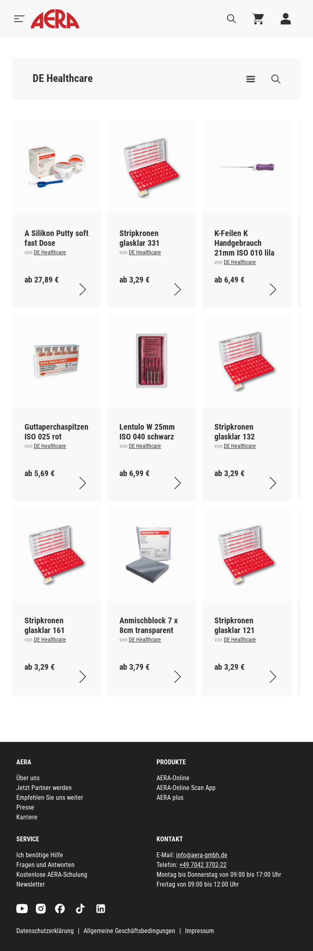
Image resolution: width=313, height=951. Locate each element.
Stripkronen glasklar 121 (234, 625)
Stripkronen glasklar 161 (44, 625)
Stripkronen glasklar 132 (234, 431)
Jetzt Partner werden (44, 788)
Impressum (199, 931)
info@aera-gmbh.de (201, 855)
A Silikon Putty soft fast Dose (56, 238)
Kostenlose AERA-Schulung (51, 874)
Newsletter (30, 884)
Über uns (28, 778)
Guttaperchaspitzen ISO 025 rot (56, 431)
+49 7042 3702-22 (203, 865)
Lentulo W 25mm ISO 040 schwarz (147, 431)
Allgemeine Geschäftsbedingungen (129, 931)
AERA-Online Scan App (186, 788)
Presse (25, 807)
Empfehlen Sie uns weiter (49, 797)
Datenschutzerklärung (45, 931)
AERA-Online (173, 778)
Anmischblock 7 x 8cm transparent (148, 625)
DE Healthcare (50, 252)
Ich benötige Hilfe (39, 855)
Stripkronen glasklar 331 (139, 238)
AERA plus (169, 797)
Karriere (26, 817)
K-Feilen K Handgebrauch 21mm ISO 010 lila (244, 243)
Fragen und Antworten (45, 865)
